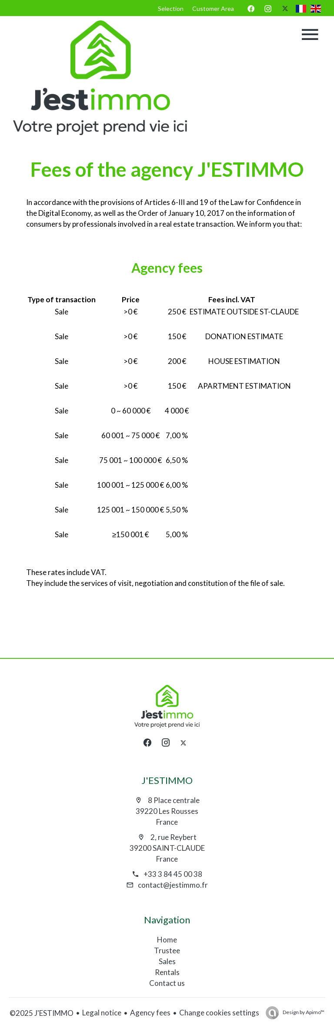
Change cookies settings (219, 1012)
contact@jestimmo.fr (173, 884)
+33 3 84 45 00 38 (173, 874)
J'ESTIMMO (167, 780)
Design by (303, 1012)
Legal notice (101, 1012)
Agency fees (150, 1012)
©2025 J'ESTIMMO (41, 1013)
